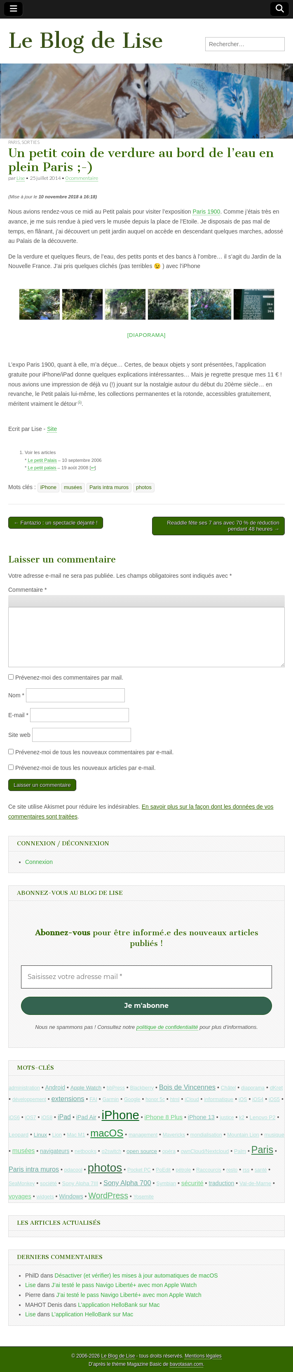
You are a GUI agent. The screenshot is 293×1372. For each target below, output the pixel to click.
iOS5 (274, 1099)
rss (246, 1170)
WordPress (108, 1195)
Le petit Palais (42, 460)
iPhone (48, 487)
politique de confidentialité (167, 1027)
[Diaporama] (146, 335)
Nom (16, 695)
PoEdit (163, 1170)
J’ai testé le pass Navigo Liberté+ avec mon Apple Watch (124, 1285)
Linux (40, 1135)
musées (73, 487)
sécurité (192, 1182)
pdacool (73, 1170)
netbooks (85, 1151)
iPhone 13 (201, 1117)
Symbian (166, 1183)
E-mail (18, 715)
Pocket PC (139, 1170)
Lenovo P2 (263, 1117)
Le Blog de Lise (85, 40)
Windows (71, 1196)
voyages (20, 1196)
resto (231, 1170)
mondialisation (206, 1135)
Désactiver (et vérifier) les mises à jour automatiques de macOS (136, 1275)
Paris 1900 (206, 211)
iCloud (192, 1099)
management (143, 1135)
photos (144, 487)
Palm (240, 1151)
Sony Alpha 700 (127, 1183)
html (175, 1099)
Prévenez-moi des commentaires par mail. (69, 677)
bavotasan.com (186, 1364)
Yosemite (144, 1197)
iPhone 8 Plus (164, 1116)
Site (52, 429)
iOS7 (30, 1117)
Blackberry (142, 1088)
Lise (20, 178)
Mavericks (174, 1135)
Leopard (18, 1135)
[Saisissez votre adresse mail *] (146, 976)
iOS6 (14, 1117)
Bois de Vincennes (187, 1087)
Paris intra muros (109, 487)
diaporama (253, 1088)
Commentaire (27, 589)
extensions (68, 1099)
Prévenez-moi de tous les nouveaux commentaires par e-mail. (94, 752)
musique (274, 1135)
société (48, 1183)
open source (142, 1151)
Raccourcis (208, 1170)
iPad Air (86, 1117)
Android (55, 1087)
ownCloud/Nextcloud (205, 1151)
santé (261, 1170)
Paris (14, 142)
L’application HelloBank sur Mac (118, 1304)
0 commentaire (82, 178)
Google (132, 1099)
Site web (19, 735)
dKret (276, 1088)
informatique (218, 1099)
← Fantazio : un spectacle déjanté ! (56, 523)
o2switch (112, 1151)
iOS (243, 1099)
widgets (45, 1197)
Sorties (30, 142)
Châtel (228, 1088)
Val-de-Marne (255, 1183)
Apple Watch (85, 1088)
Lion (57, 1135)
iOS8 (46, 1117)
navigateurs (54, 1151)
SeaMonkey (22, 1183)
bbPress (116, 1088)
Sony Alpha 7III (80, 1183)
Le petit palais (42, 467)
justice (227, 1117)
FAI (93, 1099)
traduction (221, 1183)
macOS (106, 1133)
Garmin (110, 1099)
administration (24, 1088)
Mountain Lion (243, 1135)
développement (29, 1099)
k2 (241, 1117)
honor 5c (155, 1099)
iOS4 (257, 1099)
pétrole (183, 1170)
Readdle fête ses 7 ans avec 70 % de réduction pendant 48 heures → (223, 526)
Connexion (39, 862)
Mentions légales (203, 1356)
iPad (64, 1116)
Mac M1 (76, 1135)
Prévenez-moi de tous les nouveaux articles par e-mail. (85, 768)
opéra (169, 1151)
